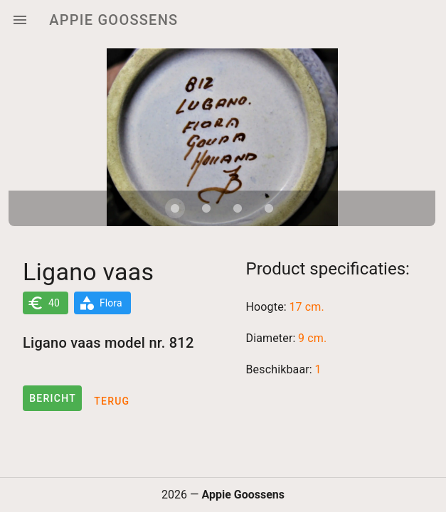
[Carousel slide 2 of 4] (206, 208)
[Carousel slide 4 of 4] (269, 208)
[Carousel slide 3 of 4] (238, 208)
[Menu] (20, 20)
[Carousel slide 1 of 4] (175, 208)
